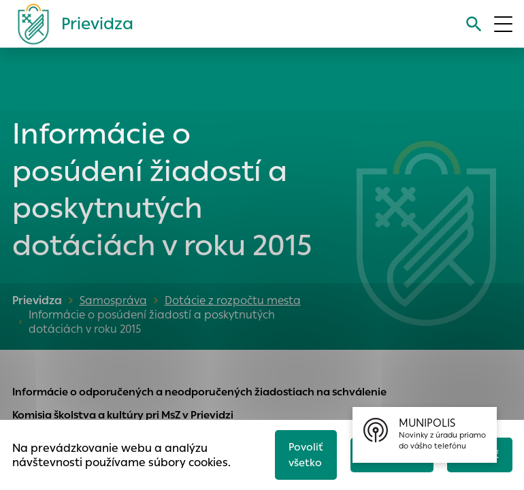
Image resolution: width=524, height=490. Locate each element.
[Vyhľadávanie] (474, 24)
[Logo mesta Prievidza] (70, 24)
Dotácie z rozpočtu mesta (233, 300)
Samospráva (113, 300)
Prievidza (37, 300)
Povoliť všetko (306, 454)
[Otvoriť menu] (503, 24)
